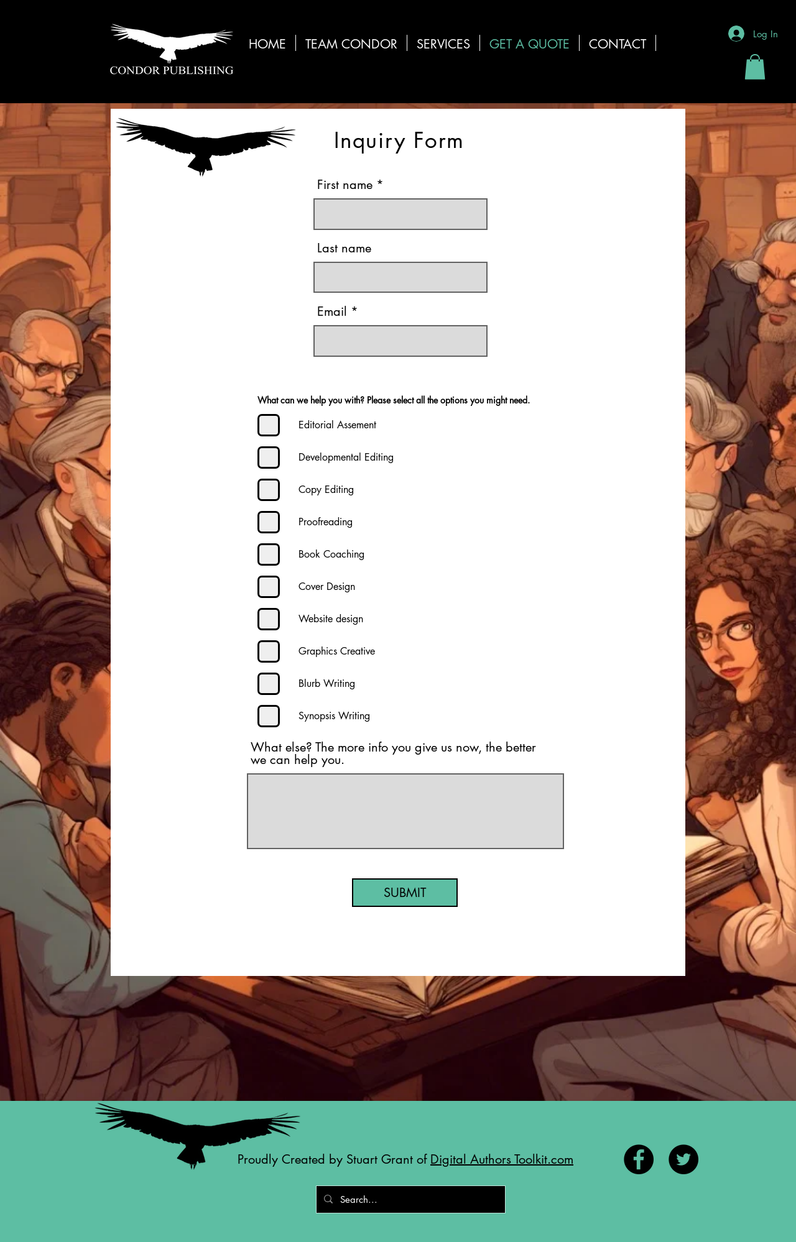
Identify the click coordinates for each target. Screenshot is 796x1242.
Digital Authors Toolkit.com (501, 1159)
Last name (344, 248)
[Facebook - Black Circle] (639, 1159)
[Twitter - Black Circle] (683, 1159)
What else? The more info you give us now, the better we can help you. (393, 753)
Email (332, 311)
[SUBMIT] (405, 892)
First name (345, 184)
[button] (443, 43)
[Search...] (409, 1199)
